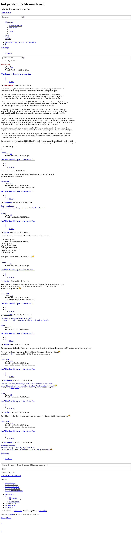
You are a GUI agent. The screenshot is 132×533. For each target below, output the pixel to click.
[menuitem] (15, 26)
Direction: (39, 465)
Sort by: (24, 465)
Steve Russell (5, 64)
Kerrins (3, 152)
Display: (9, 465)
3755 (11, 68)
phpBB (11, 514)
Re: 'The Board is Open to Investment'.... (18, 160)
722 (11, 154)
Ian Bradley (43, 511)
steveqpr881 (5, 182)
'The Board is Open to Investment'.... (16, 74)
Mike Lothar (18, 511)
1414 (11, 183)
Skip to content (6, 13)
